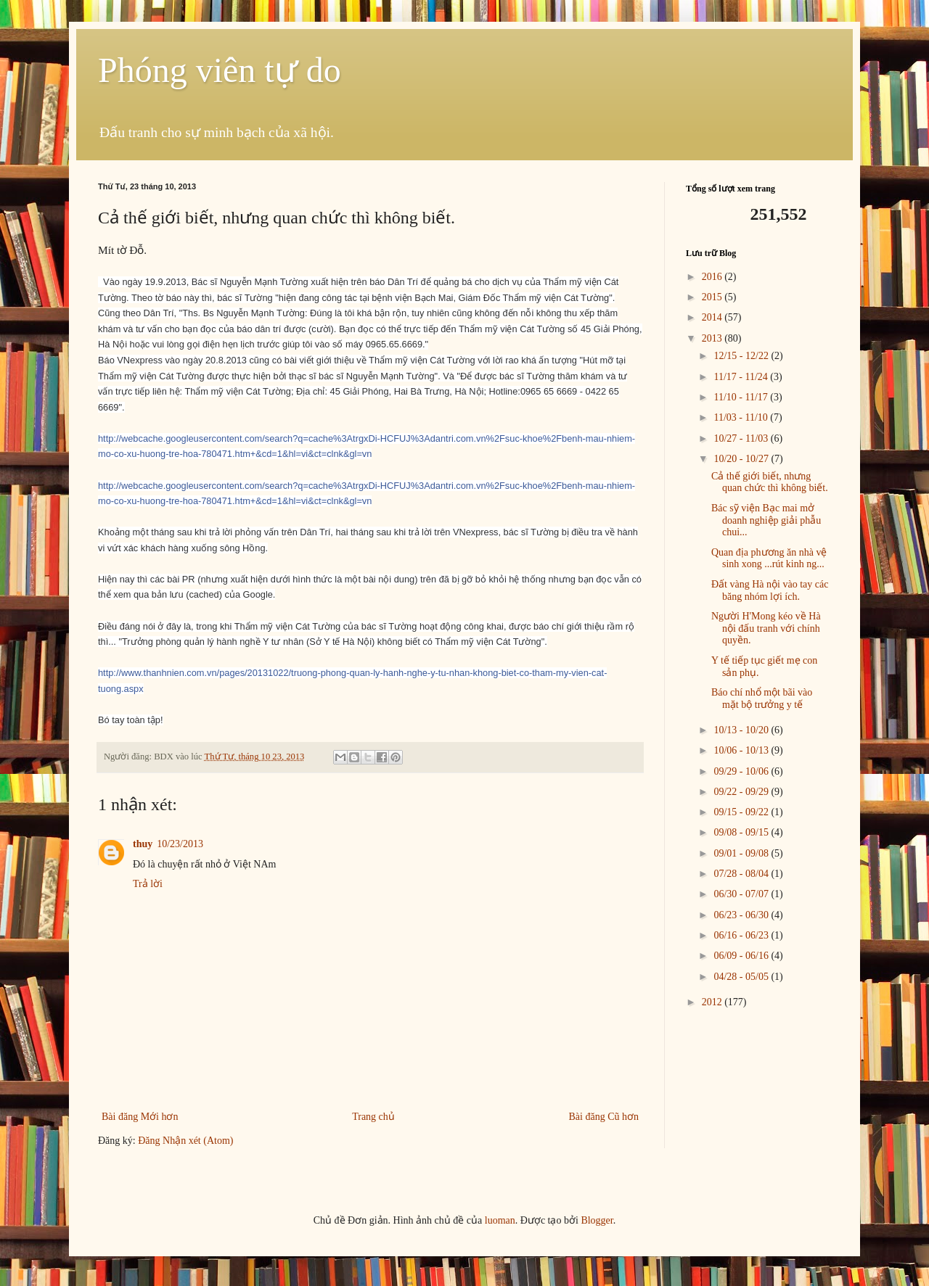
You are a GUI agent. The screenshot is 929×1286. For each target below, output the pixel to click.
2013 (713, 338)
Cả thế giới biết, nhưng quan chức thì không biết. (769, 482)
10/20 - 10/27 (742, 458)
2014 (713, 317)
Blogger (597, 1220)
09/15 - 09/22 (742, 812)
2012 (713, 1002)
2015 (713, 297)
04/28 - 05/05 (742, 976)
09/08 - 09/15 (742, 832)
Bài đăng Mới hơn (140, 1116)
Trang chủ (373, 1116)
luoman (500, 1220)
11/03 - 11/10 (741, 417)
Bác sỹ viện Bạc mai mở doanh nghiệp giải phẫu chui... (766, 520)
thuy (142, 843)
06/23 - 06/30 (742, 915)
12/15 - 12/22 (742, 355)
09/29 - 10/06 (742, 771)
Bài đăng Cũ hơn (604, 1116)
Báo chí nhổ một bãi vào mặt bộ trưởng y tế (761, 698)
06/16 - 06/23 (742, 935)
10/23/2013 (180, 843)
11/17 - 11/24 (741, 376)
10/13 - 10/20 (742, 730)
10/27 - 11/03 (741, 438)
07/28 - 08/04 (742, 873)
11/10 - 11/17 (741, 397)
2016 (713, 276)
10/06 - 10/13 (742, 750)
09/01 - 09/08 (742, 853)
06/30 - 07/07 (742, 894)
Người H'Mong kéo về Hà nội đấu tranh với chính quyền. (766, 628)
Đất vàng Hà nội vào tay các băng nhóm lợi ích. (769, 590)
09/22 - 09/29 (742, 791)
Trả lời (148, 883)
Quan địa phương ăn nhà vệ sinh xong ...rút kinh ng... (769, 558)
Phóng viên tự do (219, 70)
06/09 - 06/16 (742, 955)
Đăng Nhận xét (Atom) (185, 1140)
